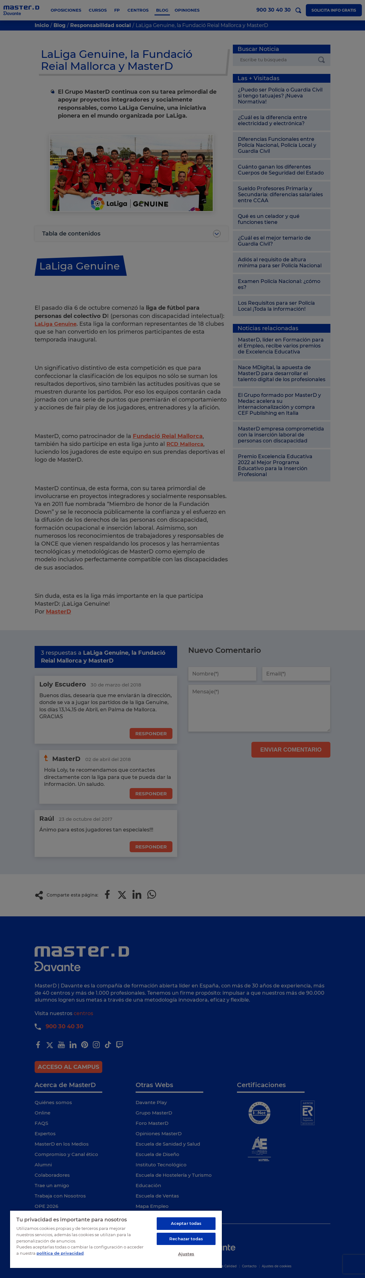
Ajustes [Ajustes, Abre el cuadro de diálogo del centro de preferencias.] (186, 1253)
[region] (116, 1239)
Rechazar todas (186, 1238)
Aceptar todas (186, 1223)
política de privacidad (60, 1252)
